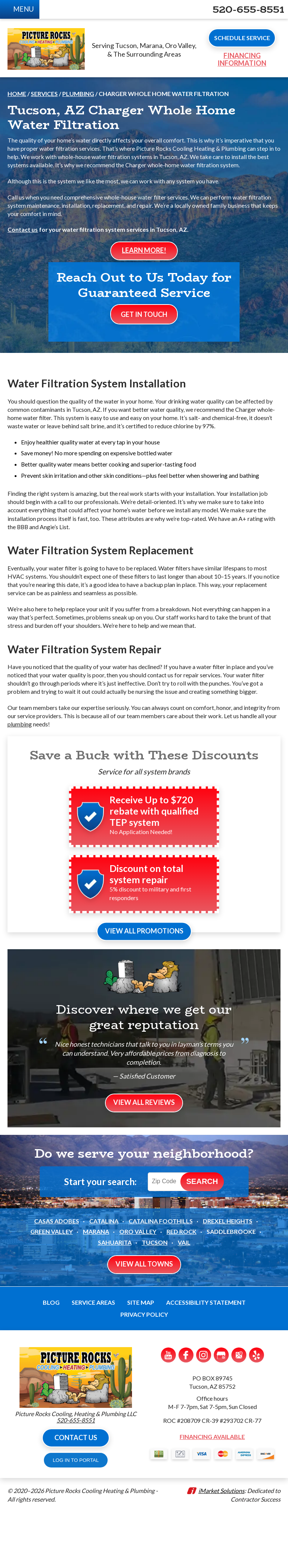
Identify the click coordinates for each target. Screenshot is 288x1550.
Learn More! (144, 259)
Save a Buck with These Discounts (144, 788)
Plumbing (78, 99)
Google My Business (221, 1391)
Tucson (155, 1279)
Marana (96, 1268)
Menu (25, 9)
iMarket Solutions (221, 1528)
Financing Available (212, 1474)
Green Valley (51, 1268)
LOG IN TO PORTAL (76, 1497)
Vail (184, 1279)
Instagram (203, 1391)
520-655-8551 (245, 9)
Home (17, 99)
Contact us (23, 238)
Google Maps (238, 1391)
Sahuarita (115, 1279)
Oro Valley (137, 1268)
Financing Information (237, 62)
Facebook (186, 1391)
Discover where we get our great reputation (143, 1051)
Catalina (103, 1257)
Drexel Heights (227, 1257)
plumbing (32, 757)
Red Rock (181, 1268)
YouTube (168, 1391)
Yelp (256, 1391)
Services (44, 99)
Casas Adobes (56, 1257)
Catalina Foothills (161, 1257)
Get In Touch (144, 340)
